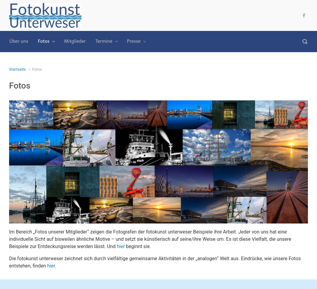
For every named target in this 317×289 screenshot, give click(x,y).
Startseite (17, 69)
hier (121, 246)
